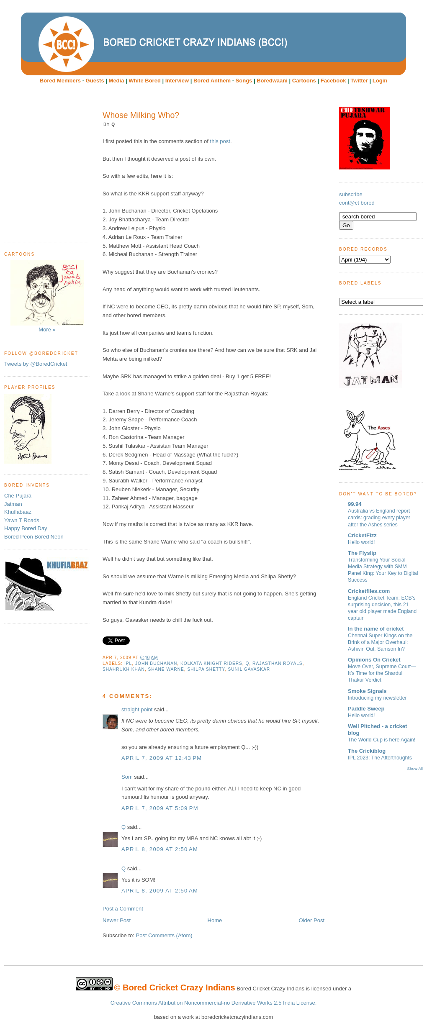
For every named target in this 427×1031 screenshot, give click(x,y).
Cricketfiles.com (369, 591)
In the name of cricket (376, 629)
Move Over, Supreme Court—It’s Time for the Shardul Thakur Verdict (382, 673)
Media (116, 80)
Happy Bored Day (25, 528)
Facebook (333, 80)
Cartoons (304, 80)
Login (380, 80)
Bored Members (60, 80)
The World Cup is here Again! (381, 740)
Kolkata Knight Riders (211, 663)
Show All (415, 768)
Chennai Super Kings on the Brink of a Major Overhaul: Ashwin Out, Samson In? (380, 642)
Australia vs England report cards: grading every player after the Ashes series (379, 517)
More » (47, 296)
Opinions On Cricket (374, 660)
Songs (244, 80)
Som (127, 777)
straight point (136, 709)
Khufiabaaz (17, 512)
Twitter (359, 80)
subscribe (351, 194)
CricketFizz (362, 535)
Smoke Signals (367, 691)
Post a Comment (123, 908)
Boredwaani (272, 80)
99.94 (355, 504)
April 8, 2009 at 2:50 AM (159, 849)
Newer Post (117, 920)
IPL (128, 663)
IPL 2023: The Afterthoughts (380, 758)
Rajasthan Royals (277, 663)
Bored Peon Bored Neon (34, 536)
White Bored (145, 80)
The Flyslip (362, 553)
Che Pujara (17, 495)
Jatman (13, 504)
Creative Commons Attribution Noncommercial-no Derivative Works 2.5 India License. (214, 1003)
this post (220, 141)
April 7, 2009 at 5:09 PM (159, 808)
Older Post (311, 920)
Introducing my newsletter (377, 698)
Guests (95, 80)
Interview (177, 80)
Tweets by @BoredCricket (35, 364)
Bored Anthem (212, 80)
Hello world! (361, 542)
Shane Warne (166, 669)
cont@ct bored (357, 203)
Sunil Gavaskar (249, 669)
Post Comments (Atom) (164, 935)
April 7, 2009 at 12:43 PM (161, 758)
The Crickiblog (367, 751)
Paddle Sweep (366, 708)
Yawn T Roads (21, 520)
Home (215, 920)
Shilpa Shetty (205, 669)
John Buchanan (156, 663)
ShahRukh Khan (124, 669)
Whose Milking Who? (141, 115)
